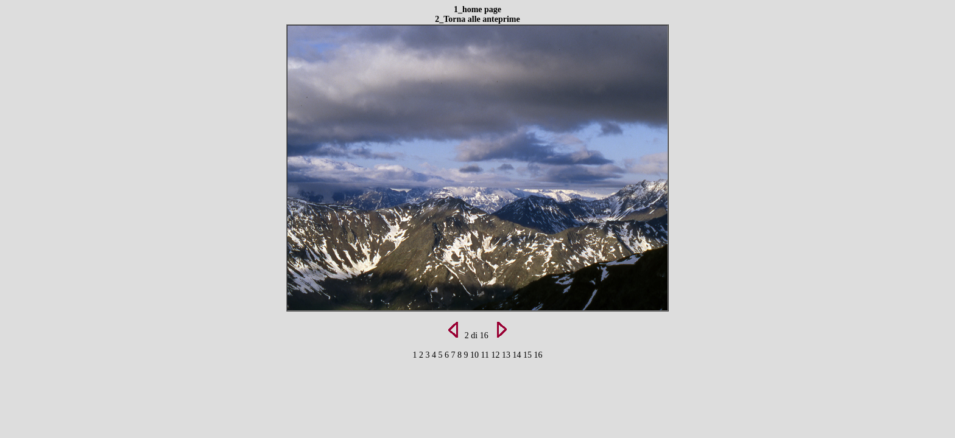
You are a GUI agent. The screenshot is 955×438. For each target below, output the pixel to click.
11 (486, 355)
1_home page (477, 9)
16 (538, 355)
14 (517, 355)
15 (528, 355)
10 (475, 355)
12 (496, 355)
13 (507, 355)
